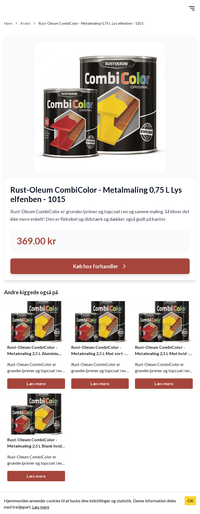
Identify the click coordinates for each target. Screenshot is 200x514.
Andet (28, 23)
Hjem (11, 23)
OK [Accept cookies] (190, 500)
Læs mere (36, 383)
